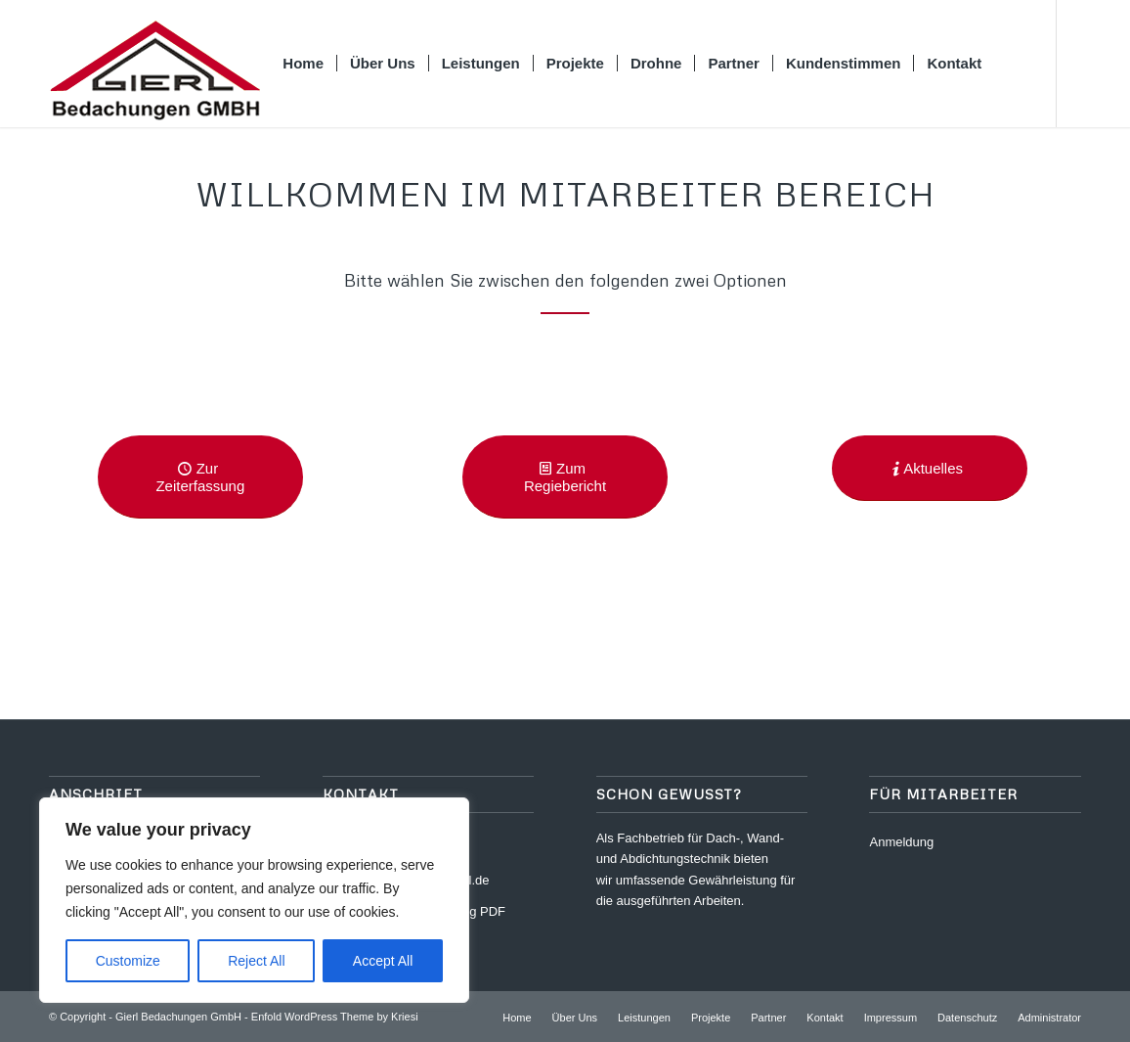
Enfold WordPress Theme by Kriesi (334, 1016)
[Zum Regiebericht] (565, 477)
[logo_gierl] (154, 63)
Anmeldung (901, 842)
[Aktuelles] (929, 468)
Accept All (383, 961)
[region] (254, 900)
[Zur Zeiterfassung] (200, 477)
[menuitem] (303, 63)
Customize (128, 961)
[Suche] (1012, 63)
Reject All (256, 961)
